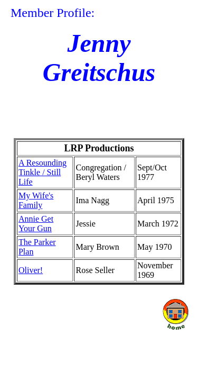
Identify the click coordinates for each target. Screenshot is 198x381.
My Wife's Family (35, 200)
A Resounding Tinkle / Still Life (42, 172)
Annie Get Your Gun (35, 223)
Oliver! (30, 270)
